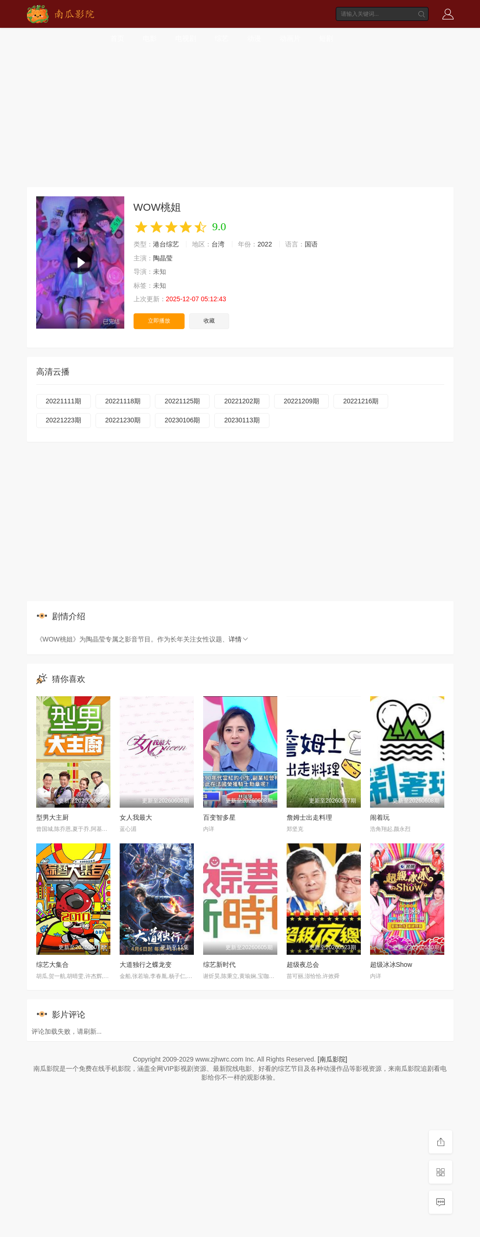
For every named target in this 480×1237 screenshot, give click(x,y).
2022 (264, 244)
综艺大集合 (52, 964)
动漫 (254, 38)
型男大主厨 (52, 817)
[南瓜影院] (332, 1059)
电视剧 (185, 38)
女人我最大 (136, 817)
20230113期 (241, 420)
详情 (239, 639)
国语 (311, 244)
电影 (150, 38)
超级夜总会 (303, 964)
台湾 (217, 244)
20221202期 (241, 401)
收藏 (209, 320)
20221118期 (123, 401)
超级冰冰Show (391, 964)
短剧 (326, 38)
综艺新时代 (219, 964)
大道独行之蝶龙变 (146, 964)
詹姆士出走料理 (309, 817)
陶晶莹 (163, 258)
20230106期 (182, 420)
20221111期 (63, 401)
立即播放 (159, 320)
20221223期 (63, 420)
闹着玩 (380, 817)
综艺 (222, 38)
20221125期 (182, 401)
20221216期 (360, 401)
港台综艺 (166, 244)
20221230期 (123, 420)
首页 (117, 38)
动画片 (290, 38)
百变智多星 (219, 817)
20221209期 (301, 401)
